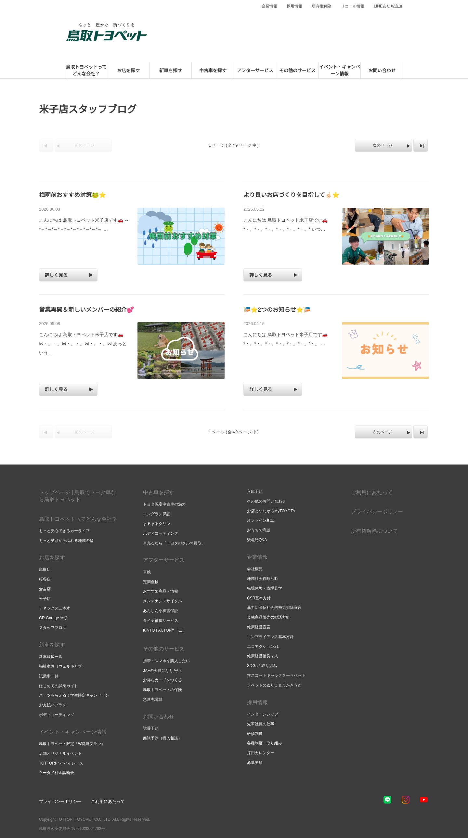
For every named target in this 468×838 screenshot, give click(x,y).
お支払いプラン (52, 705)
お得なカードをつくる (162, 680)
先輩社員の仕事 (260, 724)
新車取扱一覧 (50, 656)
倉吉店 (45, 589)
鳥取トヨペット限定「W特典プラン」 (72, 743)
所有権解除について (374, 531)
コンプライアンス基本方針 (270, 637)
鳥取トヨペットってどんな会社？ (78, 519)
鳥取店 (45, 569)
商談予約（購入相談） (162, 738)
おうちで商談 (258, 530)
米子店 (45, 598)
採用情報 (294, 6)
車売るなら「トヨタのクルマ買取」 (174, 543)
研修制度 (255, 733)
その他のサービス (164, 648)
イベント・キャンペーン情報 (73, 732)
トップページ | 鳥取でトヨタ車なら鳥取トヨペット (77, 496)
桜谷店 (45, 579)
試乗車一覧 (48, 676)
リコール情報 (352, 6)
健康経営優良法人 (262, 656)
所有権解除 (321, 6)
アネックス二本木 (54, 608)
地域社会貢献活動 (262, 578)
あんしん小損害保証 (160, 611)
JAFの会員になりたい (162, 670)
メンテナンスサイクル (162, 601)
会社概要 (255, 569)
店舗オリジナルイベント (60, 753)
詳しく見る (56, 275)
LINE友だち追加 (388, 6)
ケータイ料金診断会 (56, 772)
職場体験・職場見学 (264, 588)
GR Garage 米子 (53, 618)
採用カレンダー (260, 753)
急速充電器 (152, 699)
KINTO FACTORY (158, 630)
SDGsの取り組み (262, 665)
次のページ (382, 145)
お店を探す (52, 557)
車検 (147, 572)
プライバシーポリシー (377, 511)
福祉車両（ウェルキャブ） (62, 666)
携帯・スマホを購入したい (166, 661)
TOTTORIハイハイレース (61, 763)
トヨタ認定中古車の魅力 (164, 504)
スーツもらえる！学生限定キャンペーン (74, 695)
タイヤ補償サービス (160, 620)
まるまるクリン (156, 523)
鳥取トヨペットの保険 (162, 689)
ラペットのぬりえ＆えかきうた (274, 685)
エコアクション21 (263, 646)
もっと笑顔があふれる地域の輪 (66, 540)
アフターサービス (164, 560)
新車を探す (52, 645)
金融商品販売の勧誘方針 (268, 617)
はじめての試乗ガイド (58, 686)
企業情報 (269, 6)
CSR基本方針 (259, 598)
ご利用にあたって (372, 492)
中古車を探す (158, 492)
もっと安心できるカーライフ (64, 531)
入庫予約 (255, 491)
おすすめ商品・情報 (160, 591)
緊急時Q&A (257, 540)
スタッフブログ (52, 627)
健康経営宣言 (258, 627)
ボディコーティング (56, 715)
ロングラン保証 (156, 514)
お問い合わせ (158, 716)
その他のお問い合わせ (266, 501)
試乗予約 (151, 728)
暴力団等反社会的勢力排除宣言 (274, 607)
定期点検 (151, 582)
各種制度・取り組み (264, 743)
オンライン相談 (260, 520)
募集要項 (255, 762)
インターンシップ (262, 714)
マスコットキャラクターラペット (276, 675)
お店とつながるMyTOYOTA (271, 511)
